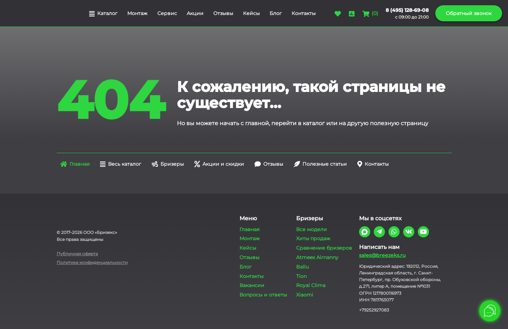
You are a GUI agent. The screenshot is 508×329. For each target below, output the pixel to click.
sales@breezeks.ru (382, 255)
